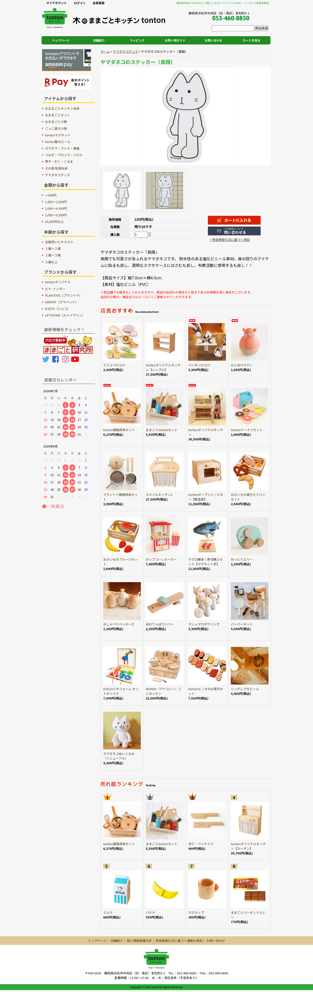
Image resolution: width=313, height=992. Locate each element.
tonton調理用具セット (119, 429)
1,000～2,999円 (56, 201)
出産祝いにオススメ (59, 242)
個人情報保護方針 (139, 940)
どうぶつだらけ (114, 365)
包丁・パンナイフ (200, 843)
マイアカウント (56, 3)
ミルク (107, 912)
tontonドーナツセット (247, 429)
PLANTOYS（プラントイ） (63, 295)
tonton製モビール (57, 141)
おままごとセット (57, 115)
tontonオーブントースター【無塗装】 (205, 496)
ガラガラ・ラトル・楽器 (62, 148)
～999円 (50, 195)
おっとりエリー (242, 559)
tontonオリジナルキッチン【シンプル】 (163, 367)
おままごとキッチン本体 (62, 108)
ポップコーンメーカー (161, 559)
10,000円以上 (54, 221)
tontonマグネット (57, 135)
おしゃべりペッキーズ (118, 624)
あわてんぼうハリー (160, 624)
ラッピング (137, 40)
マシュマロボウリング (204, 624)
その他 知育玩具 (56, 168)
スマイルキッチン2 (159, 494)
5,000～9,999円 (56, 215)
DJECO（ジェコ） (57, 308)
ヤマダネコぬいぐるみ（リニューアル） (118, 756)
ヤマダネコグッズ (125, 51)
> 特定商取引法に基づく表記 (230, 239)
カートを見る (251, 40)
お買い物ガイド (175, 40)
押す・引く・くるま (59, 161)
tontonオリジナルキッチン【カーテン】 (248, 846)
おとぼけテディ (242, 365)
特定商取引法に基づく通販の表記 (179, 940)
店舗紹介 (99, 40)
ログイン (80, 3)
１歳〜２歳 (53, 248)
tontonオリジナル (57, 282)
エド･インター (55, 288)
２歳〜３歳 (53, 255)
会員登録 (98, 3)
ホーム (105, 51)
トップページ (61, 40)
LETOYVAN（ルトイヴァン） (65, 315)
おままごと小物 (56, 121)
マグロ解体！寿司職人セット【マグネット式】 (205, 561)
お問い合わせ (213, 40)
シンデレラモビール (245, 689)
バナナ (150, 912)
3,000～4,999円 (56, 208)
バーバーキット (242, 624)
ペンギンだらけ (199, 365)
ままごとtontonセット (162, 429)
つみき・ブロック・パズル (63, 155)
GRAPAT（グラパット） (61, 302)
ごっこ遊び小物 (56, 128)
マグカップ (196, 912)
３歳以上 (51, 262)
